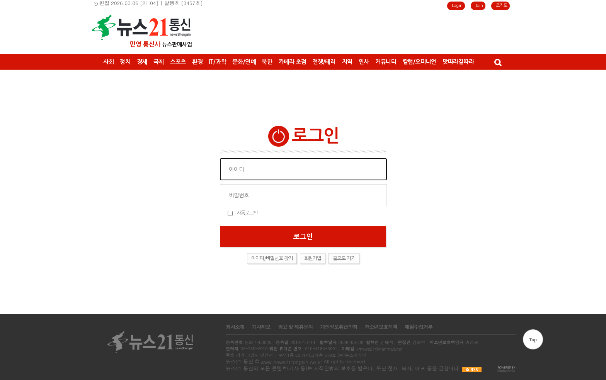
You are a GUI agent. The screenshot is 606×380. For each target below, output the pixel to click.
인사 (364, 62)
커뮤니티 (386, 62)
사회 (108, 62)
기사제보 (261, 327)
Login (457, 5)
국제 (158, 62)
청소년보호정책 (380, 327)
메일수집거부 (418, 327)
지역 (347, 62)
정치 (125, 62)
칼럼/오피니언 (419, 62)
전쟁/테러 (323, 62)
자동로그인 (247, 213)
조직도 (501, 5)
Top (533, 339)
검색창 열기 (498, 62)
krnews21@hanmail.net (379, 349)
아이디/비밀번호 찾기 (272, 258)
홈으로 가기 (344, 258)
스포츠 (178, 62)
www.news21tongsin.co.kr (291, 362)
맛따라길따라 (458, 62)
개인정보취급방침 (338, 327)
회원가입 (312, 258)
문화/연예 (243, 62)
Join (479, 5)
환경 (197, 62)
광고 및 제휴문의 (295, 327)
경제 (142, 62)
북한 (267, 62)
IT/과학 (217, 62)
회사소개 (235, 327)
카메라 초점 (292, 62)
